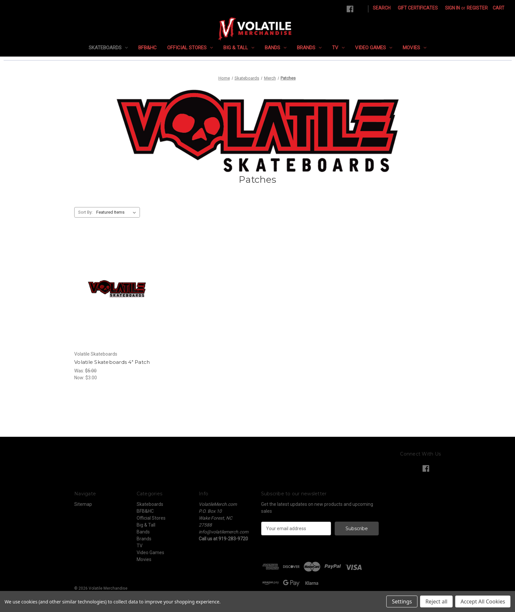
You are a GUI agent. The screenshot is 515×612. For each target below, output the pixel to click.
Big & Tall (238, 48)
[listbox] (117, 212)
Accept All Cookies (482, 601)
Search (382, 8)
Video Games (373, 48)
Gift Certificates (418, 8)
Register (477, 8)
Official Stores (190, 48)
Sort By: (85, 212)
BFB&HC (147, 48)
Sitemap (83, 504)
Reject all (436, 601)
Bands (275, 48)
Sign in (452, 8)
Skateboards (108, 48)
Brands (309, 48)
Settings (402, 601)
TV (338, 48)
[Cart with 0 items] (498, 8)
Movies (414, 48)
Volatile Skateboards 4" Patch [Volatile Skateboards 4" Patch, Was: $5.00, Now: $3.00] (112, 362)
